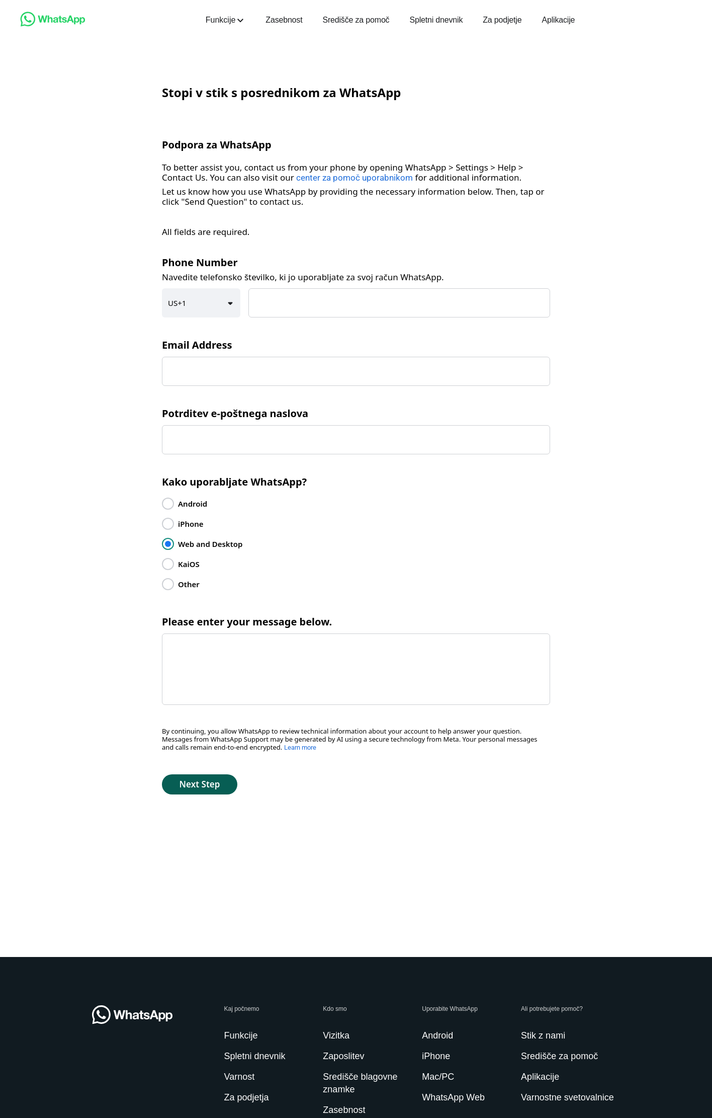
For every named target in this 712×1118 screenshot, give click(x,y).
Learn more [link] (300, 747)
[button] (201, 302)
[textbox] (399, 303)
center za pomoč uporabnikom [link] (354, 178)
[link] (52, 24)
